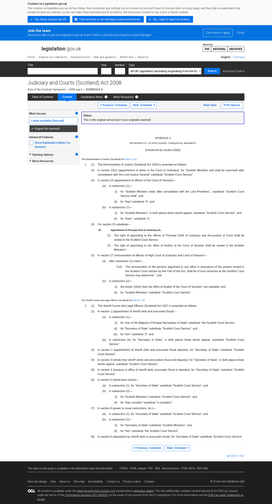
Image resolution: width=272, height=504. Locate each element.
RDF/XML (202, 468)
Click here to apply (218, 32)
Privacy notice (132, 481)
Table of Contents (42, 97)
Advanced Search (233, 71)
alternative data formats (90, 468)
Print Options (232, 105)
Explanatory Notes (92, 97)
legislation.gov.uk (54, 47)
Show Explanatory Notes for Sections (52, 145)
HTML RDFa (188, 468)
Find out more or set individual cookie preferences (109, 19)
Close (240, 32)
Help (53, 481)
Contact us (113, 481)
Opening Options (41, 154)
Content (67, 97)
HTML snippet (138, 468)
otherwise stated (143, 491)
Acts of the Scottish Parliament (46, 89)
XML (157, 468)
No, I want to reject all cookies (171, 19)
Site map (79, 481)
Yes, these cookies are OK (50, 19)
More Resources (123, 97)
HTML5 (124, 468)
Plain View (209, 105)
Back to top (237, 455)
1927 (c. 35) (139, 300)
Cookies (149, 481)
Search (212, 71)
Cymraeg (238, 57)
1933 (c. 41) (131, 159)
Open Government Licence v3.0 (96, 491)
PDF (150, 468)
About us (64, 481)
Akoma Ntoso (170, 468)
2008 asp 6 (76, 89)
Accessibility (95, 481)
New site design (37, 481)
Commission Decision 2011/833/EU (86, 495)
